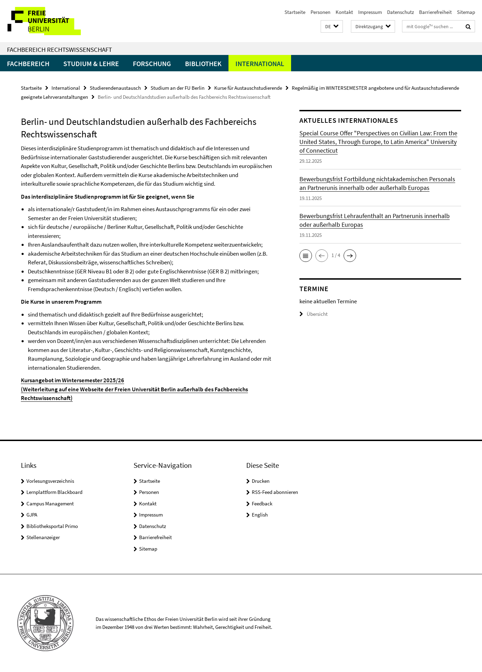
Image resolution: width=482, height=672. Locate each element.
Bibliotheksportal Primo (52, 526)
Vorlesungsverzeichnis (50, 481)
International (259, 63)
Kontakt (344, 12)
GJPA (31, 514)
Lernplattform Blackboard (54, 492)
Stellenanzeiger (43, 537)
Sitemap (466, 12)
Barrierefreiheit (435, 12)
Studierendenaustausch (115, 88)
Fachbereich (28, 63)
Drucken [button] (261, 481)
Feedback (262, 503)
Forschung (152, 63)
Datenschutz (400, 12)
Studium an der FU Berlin (177, 88)
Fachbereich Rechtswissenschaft (59, 49)
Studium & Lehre (91, 63)
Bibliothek (203, 63)
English (260, 514)
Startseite (294, 12)
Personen (320, 12)
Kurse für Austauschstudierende (248, 88)
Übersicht (313, 314)
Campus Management (50, 503)
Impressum (370, 12)
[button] (332, 26)
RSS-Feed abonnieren (275, 492)
